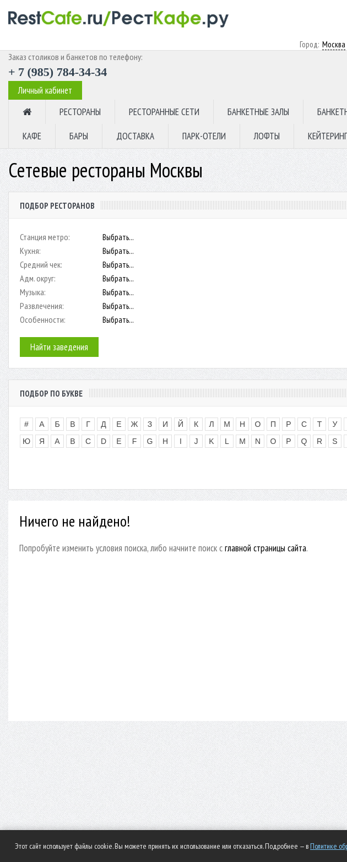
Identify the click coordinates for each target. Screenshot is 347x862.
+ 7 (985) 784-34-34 (57, 72)
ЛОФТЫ (267, 136)
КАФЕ (32, 136)
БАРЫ (78, 136)
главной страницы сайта (265, 548)
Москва (333, 44)
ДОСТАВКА (135, 136)
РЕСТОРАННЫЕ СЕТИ (164, 112)
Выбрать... (118, 237)
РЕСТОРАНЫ (80, 112)
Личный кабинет (45, 90)
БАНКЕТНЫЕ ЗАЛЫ (258, 112)
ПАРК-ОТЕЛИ (204, 136)
